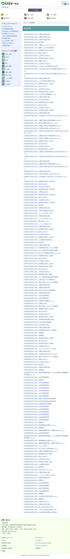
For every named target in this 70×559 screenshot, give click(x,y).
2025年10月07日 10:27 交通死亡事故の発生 (37, 292)
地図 (34, 525)
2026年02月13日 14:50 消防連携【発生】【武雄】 (39, 110)
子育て (7, 57)
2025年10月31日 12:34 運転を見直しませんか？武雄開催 (41, 282)
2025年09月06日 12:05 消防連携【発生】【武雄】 (39, 343)
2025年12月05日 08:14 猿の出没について (36, 221)
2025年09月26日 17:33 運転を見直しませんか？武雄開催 (41, 306)
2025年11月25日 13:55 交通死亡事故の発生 (37, 245)
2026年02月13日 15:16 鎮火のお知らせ (36, 105)
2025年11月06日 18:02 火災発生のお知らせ (37, 271)
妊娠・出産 (8, 54)
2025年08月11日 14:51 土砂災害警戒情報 (36, 388)
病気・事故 (8, 75)
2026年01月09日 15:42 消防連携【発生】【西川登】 (39, 202)
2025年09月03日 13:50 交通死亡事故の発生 (37, 351)
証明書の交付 (7, 38)
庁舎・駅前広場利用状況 (10, 36)
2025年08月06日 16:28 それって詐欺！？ (36, 445)
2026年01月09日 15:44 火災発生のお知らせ (37, 200)
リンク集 (38, 540)
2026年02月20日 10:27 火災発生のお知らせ (37, 89)
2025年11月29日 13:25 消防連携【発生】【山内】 (39, 237)
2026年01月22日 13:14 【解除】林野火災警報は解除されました (43, 163)
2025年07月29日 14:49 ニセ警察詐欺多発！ (37, 464)
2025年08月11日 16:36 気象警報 (34, 380)
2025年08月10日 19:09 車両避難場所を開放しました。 (40, 425)
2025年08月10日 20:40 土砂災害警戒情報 (36, 406)
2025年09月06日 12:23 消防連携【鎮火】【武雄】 (39, 338)
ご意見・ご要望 (6, 533)
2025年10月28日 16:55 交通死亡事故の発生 (37, 287)
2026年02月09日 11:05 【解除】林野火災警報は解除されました (43, 120)
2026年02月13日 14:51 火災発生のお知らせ (37, 107)
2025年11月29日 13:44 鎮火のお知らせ (36, 231)
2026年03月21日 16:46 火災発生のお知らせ (37, 55)
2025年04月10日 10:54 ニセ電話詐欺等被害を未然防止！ (41, 512)
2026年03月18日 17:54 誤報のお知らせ (36, 61)
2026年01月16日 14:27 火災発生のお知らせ (37, 186)
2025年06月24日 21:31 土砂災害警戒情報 (36, 483)
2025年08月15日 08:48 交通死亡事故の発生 (37, 367)
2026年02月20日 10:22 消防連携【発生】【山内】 (39, 91)
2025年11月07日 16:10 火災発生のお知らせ (37, 261)
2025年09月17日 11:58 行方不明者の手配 (36, 324)
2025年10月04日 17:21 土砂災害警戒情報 (36, 295)
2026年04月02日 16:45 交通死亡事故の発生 (37, 37)
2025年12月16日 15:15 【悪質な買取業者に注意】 (39, 210)
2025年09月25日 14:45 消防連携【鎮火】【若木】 (39, 308)
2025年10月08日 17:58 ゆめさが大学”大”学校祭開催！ (40, 290)
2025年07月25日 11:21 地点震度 (34, 467)
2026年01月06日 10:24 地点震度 (34, 205)
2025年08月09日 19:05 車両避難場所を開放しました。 (40, 440)
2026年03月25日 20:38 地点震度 (34, 42)
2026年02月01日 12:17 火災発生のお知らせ (37, 146)
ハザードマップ (7, 26)
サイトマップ (39, 537)
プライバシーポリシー (41, 545)
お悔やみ (7, 81)
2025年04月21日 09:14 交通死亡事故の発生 (37, 504)
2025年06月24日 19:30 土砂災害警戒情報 (36, 491)
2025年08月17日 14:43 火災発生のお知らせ (37, 362)
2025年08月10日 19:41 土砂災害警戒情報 (36, 419)
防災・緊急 (30, 14)
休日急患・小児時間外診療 (10, 31)
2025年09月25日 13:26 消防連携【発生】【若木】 (39, 316)
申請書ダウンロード (8, 33)
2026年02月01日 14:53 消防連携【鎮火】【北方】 (39, 141)
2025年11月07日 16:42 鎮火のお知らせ (36, 258)
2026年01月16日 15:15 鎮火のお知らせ (36, 184)
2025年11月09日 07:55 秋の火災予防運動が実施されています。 (43, 253)
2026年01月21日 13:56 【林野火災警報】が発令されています (42, 174)
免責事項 (38, 548)
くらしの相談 (8, 78)
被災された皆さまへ (8, 43)
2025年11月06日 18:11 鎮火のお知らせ (36, 269)
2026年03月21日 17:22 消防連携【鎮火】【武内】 (39, 50)
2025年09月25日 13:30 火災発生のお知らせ (37, 314)
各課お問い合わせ (6, 543)
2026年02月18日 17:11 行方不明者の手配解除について (40, 94)
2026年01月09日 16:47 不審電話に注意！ (36, 192)
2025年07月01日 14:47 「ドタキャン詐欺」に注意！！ (40, 475)
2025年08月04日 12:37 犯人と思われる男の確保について (41, 448)
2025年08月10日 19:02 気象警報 (34, 427)
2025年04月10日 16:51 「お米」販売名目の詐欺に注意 (40, 509)
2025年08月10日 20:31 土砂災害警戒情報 (36, 409)
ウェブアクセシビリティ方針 (43, 543)
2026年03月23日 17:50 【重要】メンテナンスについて (40, 45)
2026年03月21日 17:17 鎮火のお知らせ (36, 53)
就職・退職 (8, 72)
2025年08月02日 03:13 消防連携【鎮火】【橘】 (38, 453)
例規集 (3, 551)
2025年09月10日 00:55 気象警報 (34, 335)
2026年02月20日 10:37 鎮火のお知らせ (36, 86)
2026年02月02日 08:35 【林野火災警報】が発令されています (42, 138)
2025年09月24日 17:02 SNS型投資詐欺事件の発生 (39, 319)
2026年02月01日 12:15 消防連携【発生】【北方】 (39, 149)
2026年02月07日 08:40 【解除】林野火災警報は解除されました (43, 125)
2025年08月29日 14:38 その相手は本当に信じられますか (41, 354)
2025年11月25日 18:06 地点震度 (34, 242)
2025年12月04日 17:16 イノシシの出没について (38, 223)
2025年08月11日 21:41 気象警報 (34, 369)
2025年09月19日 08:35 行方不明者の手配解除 (37, 322)
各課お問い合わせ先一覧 (9, 531)
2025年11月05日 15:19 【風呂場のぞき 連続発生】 (39, 279)
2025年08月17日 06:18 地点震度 (34, 364)
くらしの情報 (52, 14)
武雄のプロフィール (7, 537)
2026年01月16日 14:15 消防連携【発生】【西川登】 (39, 189)
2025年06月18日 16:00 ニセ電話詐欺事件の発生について (41, 496)
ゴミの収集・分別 (8, 40)
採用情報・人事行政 (7, 548)
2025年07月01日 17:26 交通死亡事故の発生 (37, 472)
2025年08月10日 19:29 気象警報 (34, 422)
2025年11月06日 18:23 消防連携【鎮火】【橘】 (38, 266)
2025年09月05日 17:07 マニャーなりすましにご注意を (40, 348)
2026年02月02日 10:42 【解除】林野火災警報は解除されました (43, 135)
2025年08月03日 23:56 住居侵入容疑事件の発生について (41, 451)
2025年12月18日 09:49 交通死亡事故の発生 (37, 207)
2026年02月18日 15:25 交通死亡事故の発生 (37, 97)
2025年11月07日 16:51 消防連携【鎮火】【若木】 (39, 255)
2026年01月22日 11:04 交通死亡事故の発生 (37, 171)
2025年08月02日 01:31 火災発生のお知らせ (37, 459)
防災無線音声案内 (8, 28)
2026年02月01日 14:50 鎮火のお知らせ (36, 143)
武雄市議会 (52, 18)
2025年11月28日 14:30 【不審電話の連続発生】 (38, 239)
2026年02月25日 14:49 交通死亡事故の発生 (37, 78)
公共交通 (7, 84)
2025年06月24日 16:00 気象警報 (34, 493)
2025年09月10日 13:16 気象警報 (34, 332)
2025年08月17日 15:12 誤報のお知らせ (36, 359)
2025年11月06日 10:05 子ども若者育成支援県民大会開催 (41, 277)
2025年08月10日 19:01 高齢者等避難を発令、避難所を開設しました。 (44, 430)
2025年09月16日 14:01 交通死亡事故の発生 (37, 327)
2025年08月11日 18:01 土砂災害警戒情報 (36, 377)
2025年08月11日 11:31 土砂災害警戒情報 (36, 390)
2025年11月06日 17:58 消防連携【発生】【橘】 (38, 274)
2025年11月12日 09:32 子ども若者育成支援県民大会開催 (41, 250)
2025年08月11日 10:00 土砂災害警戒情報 (36, 396)
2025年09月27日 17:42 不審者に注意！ (36, 303)
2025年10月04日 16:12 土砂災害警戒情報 (36, 298)
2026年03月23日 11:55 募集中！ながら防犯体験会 (39, 47)
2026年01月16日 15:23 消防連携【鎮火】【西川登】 (39, 181)
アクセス (4, 540)
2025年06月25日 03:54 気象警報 (34, 480)
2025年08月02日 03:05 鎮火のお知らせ (36, 456)
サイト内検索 (35, 10)
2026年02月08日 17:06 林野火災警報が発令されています (41, 123)
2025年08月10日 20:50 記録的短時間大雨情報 (37, 403)
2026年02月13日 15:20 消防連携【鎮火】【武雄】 (39, 102)
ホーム (25, 22)
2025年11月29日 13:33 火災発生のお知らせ (37, 234)
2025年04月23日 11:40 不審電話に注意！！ (37, 501)
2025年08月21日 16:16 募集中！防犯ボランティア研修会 (41, 356)
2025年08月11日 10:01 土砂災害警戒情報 (36, 393)
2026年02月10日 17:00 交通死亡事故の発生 (37, 113)
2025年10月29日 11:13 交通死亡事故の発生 (37, 285)
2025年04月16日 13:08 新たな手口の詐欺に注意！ (39, 507)
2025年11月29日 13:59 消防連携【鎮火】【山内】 (39, 229)
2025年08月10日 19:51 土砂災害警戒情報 (36, 414)
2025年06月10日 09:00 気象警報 (34, 499)
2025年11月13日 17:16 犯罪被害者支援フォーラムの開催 (41, 247)
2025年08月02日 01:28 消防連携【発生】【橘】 (38, 461)
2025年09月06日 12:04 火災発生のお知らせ (37, 346)
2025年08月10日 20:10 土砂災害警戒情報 (36, 411)
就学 (6, 60)
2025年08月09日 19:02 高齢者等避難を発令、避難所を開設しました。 (44, 443)
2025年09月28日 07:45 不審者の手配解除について (39, 300)
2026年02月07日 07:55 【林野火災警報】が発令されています (42, 128)
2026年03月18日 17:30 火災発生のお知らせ (37, 63)
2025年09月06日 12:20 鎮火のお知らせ (36, 340)
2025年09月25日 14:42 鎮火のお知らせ (36, 311)
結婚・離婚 (8, 66)
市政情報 (4, 545)
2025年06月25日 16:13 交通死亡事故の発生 (37, 477)
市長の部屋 (30, 18)
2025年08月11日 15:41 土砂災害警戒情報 (36, 382)
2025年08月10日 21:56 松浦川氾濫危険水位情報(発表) (40, 401)
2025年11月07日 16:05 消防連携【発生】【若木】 (39, 263)
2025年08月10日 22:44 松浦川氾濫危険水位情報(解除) (40, 398)
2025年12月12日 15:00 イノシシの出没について (38, 213)
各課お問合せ (7, 45)
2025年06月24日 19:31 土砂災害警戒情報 (36, 488)
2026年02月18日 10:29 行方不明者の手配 (36, 99)
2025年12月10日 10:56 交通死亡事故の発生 (37, 216)
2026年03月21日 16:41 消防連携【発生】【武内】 (39, 58)
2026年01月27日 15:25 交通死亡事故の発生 (37, 161)
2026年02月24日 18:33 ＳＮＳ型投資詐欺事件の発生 (39, 81)
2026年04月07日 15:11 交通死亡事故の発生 (37, 34)
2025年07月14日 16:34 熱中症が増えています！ (38, 469)
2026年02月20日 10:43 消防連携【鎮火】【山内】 (39, 83)
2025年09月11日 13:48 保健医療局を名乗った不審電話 (40, 330)
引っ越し (7, 69)
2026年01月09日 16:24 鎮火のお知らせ (36, 197)
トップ (6, 14)
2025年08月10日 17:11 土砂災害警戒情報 (36, 433)
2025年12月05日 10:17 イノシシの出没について (38, 218)
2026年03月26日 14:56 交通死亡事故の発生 (37, 39)
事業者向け (7, 18)
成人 (6, 63)
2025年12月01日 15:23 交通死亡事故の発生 (37, 226)
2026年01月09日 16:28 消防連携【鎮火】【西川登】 (39, 194)
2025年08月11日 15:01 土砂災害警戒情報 (36, 385)
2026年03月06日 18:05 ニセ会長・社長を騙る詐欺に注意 (41, 66)
